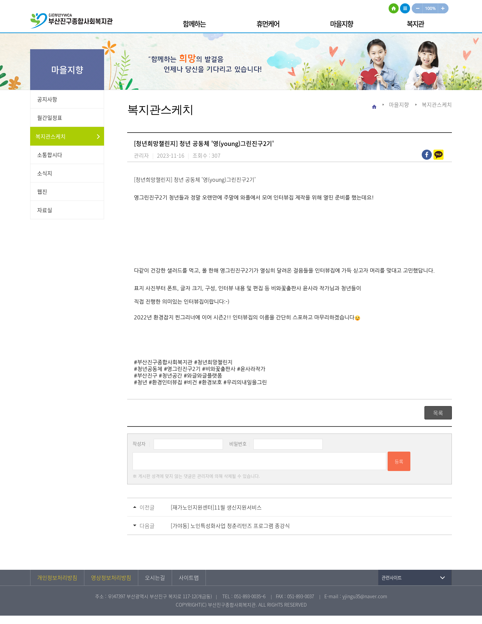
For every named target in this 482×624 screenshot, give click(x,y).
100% (430, 8)
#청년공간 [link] (170, 375)
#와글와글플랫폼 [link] (203, 375)
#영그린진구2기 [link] (182, 369)
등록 (399, 461)
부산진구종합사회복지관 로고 (73, 21)
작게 (417, 8)
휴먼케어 (267, 23)
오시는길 (155, 577)
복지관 (415, 23)
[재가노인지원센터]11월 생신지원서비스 (216, 507)
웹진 (42, 191)
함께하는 (194, 23)
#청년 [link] (140, 382)
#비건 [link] (190, 382)
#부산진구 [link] (145, 375)
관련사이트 (392, 577)
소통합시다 (49, 155)
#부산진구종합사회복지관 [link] (163, 362)
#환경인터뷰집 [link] (165, 382)
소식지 (44, 173)
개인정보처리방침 (57, 577)
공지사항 (47, 99)
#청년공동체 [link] (148, 369)
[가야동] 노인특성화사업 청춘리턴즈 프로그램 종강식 (230, 526)
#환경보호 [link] (210, 382)
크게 (443, 8)
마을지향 (341, 23)
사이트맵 (405, 8)
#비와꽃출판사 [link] (219, 369)
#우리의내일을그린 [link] (245, 382)
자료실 (44, 210)
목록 (438, 413)
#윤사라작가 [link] (251, 369)
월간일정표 (49, 117)
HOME (394, 8)
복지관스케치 (50, 136)
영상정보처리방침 (111, 577)
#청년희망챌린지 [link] (213, 362)
